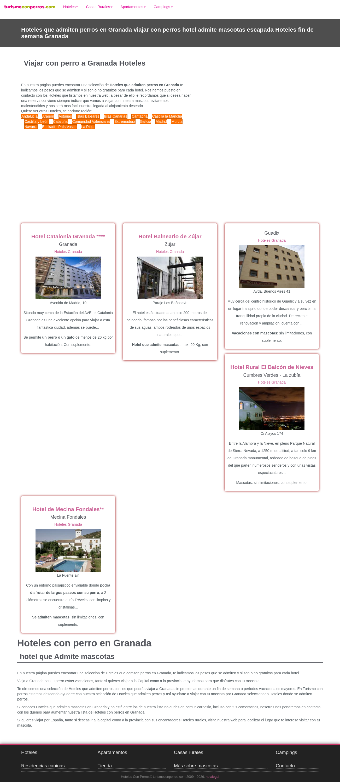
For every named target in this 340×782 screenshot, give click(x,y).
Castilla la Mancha (167, 116)
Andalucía (29, 116)
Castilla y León (37, 121)
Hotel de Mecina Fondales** (68, 509)
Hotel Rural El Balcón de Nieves (271, 367)
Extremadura (124, 121)
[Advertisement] (120, 171)
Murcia (176, 121)
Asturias (65, 116)
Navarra (31, 127)
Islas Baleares (88, 116)
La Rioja (88, 127)
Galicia (145, 121)
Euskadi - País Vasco (59, 127)
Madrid (161, 121)
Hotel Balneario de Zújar (170, 236)
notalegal (212, 777)
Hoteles (70, 7)
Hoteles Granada (68, 252)
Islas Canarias (115, 116)
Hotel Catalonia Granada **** (68, 236)
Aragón (48, 116)
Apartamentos (133, 7)
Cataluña (60, 121)
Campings (163, 7)
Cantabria (140, 116)
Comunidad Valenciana (91, 121)
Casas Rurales (99, 7)
